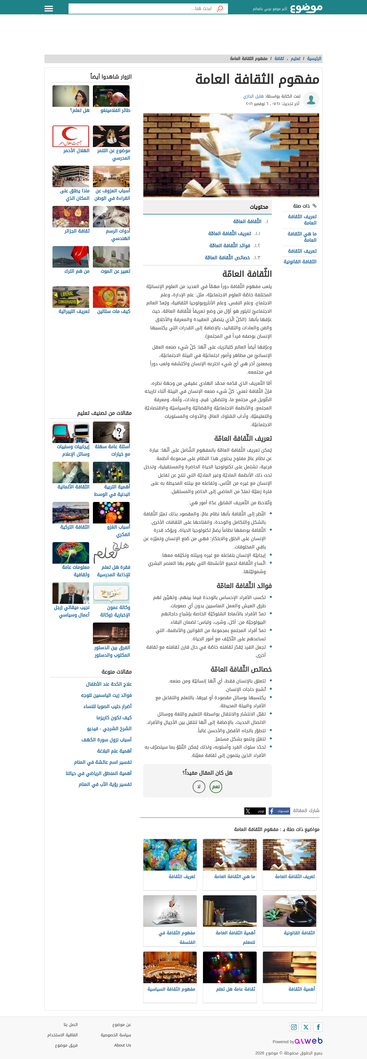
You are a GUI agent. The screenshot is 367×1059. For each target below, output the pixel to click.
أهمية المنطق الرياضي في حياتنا (99, 774)
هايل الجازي (253, 96)
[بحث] (220, 8)
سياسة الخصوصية (116, 1035)
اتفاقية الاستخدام (62, 1035)
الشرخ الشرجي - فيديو (109, 729)
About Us (122, 1045)
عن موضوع (121, 1025)
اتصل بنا (71, 1025)
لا (198, 786)
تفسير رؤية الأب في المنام (105, 784)
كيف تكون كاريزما (114, 718)
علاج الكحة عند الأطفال (109, 684)
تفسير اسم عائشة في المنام (103, 762)
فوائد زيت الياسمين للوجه (106, 695)
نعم (216, 786)
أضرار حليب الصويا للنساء (107, 707)
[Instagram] (293, 1027)
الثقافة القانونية (300, 261)
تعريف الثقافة (302, 251)
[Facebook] (318, 1027)
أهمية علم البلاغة (114, 751)
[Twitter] (306, 1027)
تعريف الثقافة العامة (302, 219)
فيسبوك (283, 811)
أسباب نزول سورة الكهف (106, 740)
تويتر (261, 811)
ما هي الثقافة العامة (302, 237)
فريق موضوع (66, 1045)
